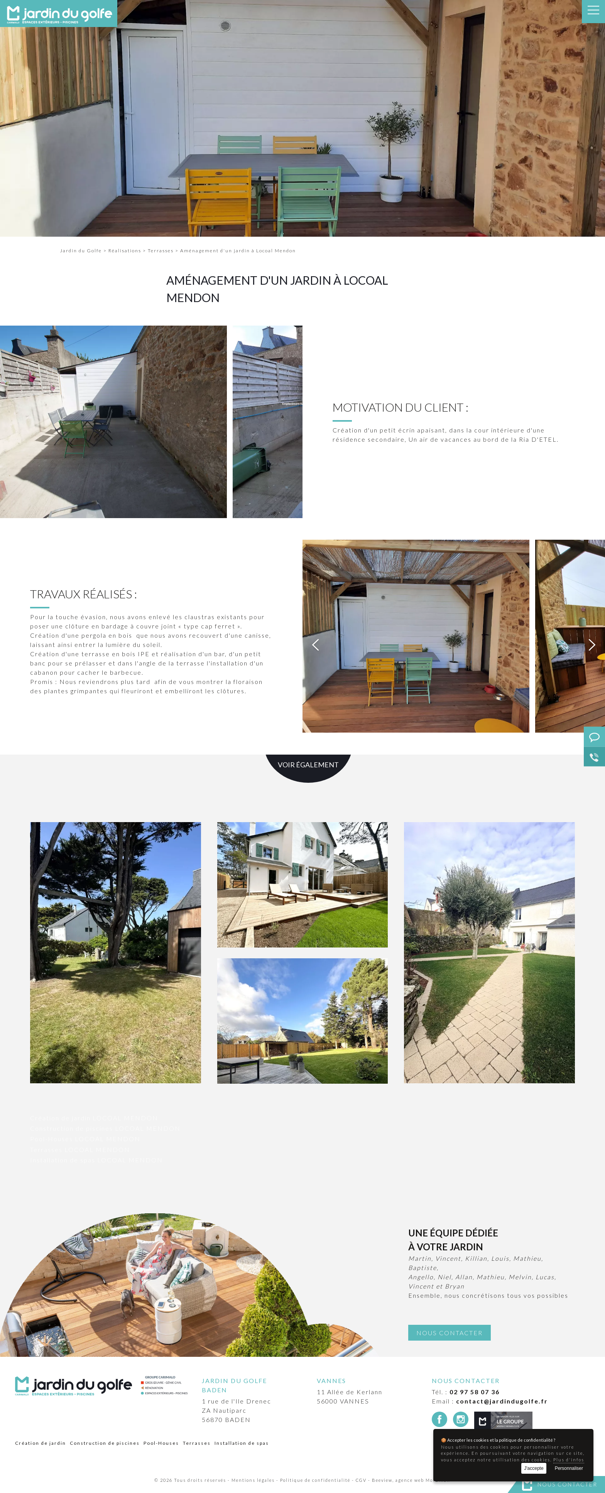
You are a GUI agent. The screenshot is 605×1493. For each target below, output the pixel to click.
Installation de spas (242, 1443)
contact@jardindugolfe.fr (502, 1401)
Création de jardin (40, 1443)
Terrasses (197, 1443)
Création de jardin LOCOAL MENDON (94, 1117)
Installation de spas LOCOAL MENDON (96, 1160)
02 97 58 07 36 (475, 1391)
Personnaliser (569, 1468)
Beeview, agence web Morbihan (411, 1480)
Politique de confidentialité (315, 1480)
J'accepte (533, 1468)
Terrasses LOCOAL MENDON (80, 1149)
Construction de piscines (105, 1443)
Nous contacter (567, 1484)
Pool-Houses (161, 1443)
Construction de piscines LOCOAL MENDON (105, 1128)
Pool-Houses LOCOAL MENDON (85, 1138)
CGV (361, 1480)
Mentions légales (253, 1480)
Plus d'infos (568, 1459)
